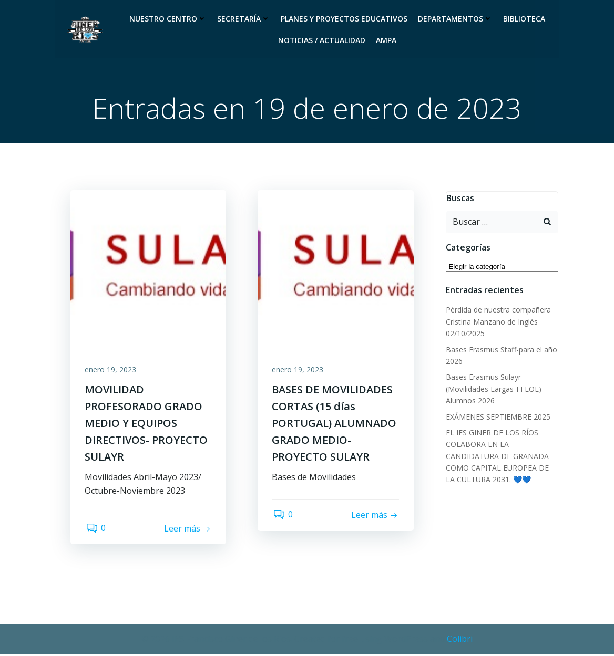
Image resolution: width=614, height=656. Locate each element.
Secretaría (243, 19)
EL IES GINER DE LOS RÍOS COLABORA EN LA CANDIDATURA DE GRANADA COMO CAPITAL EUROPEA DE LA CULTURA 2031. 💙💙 (502, 457)
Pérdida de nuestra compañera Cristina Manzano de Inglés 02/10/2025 (497, 322)
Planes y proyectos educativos (344, 19)
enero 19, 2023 (112, 372)
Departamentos (455, 19)
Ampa (386, 40)
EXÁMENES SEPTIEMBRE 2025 (497, 418)
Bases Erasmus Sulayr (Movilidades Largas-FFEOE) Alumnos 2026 (493, 390)
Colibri (460, 640)
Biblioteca (524, 19)
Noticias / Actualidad (321, 40)
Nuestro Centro (168, 19)
